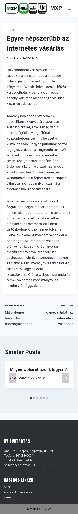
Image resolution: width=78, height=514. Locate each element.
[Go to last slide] (12, 378)
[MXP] (33, 8)
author (14, 58)
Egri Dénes (20, 377)
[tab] (31, 398)
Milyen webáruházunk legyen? (38, 369)
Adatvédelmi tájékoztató (18, 492)
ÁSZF (7, 487)
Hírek (11, 30)
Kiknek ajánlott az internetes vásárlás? (58, 314)
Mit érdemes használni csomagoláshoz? (20, 314)
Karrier (8, 497)
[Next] (65, 378)
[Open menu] (69, 8)
